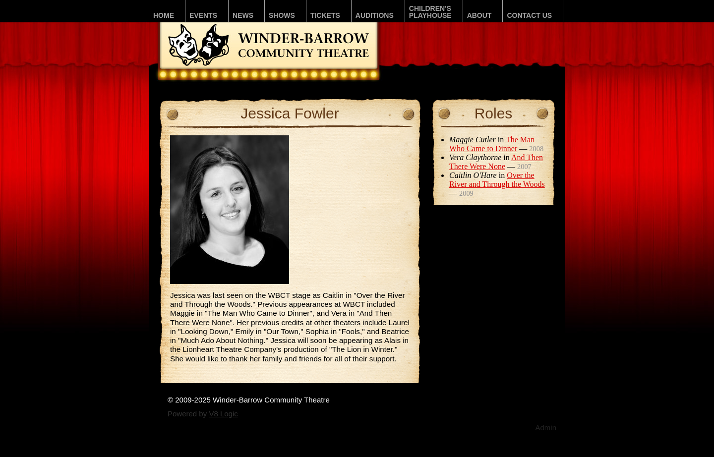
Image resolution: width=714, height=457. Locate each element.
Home (163, 15)
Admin (545, 427)
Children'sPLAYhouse (430, 11)
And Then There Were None (496, 162)
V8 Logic (223, 413)
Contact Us (529, 15)
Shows (282, 15)
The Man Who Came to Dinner (492, 144)
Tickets (325, 15)
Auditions (375, 15)
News (243, 15)
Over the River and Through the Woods (497, 179)
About (479, 15)
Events (203, 15)
